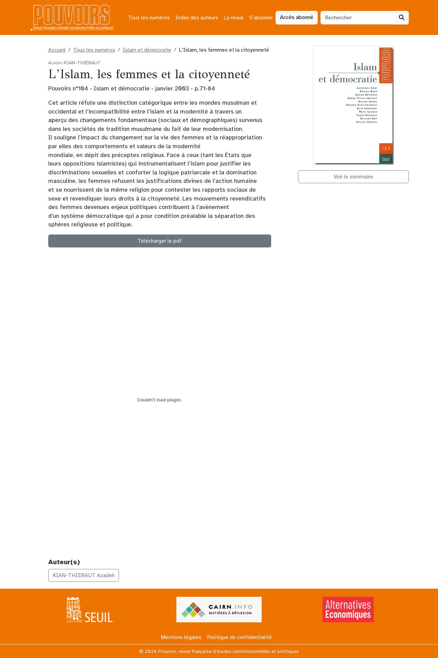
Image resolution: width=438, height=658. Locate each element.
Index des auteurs (196, 17)
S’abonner (261, 17)
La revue (234, 17)
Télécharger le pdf (159, 241)
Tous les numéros (149, 17)
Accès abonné (296, 17)
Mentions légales (181, 637)
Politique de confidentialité (239, 637)
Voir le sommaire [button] (353, 176)
